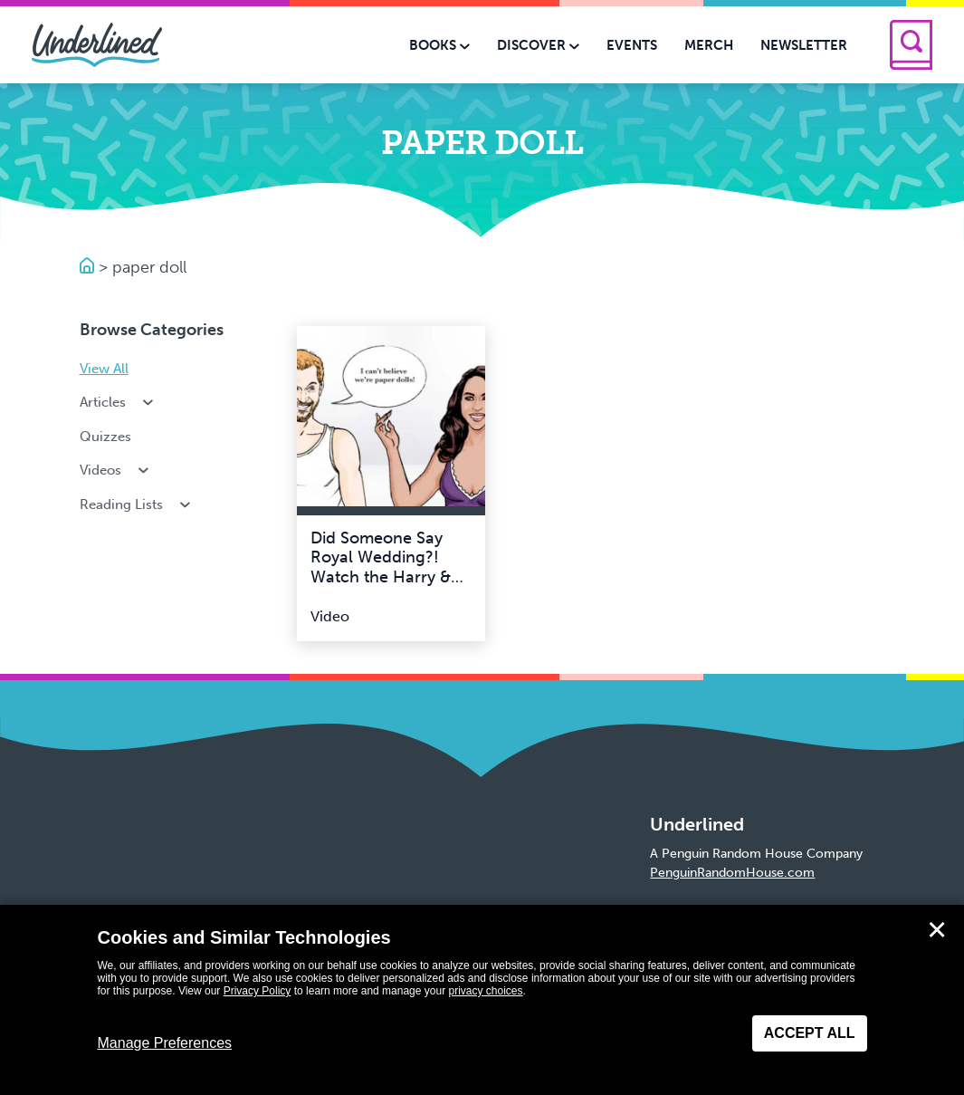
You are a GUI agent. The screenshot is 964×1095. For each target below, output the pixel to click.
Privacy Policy (257, 991)
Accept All (809, 1033)
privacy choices (485, 991)
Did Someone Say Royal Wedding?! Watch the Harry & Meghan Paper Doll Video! (383, 577)
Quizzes (105, 436)
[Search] (911, 45)
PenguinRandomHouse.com (732, 872)
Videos (116, 470)
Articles (118, 402)
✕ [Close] (937, 930)
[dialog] (482, 1000)
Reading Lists (137, 504)
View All (104, 368)
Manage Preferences (165, 1043)
